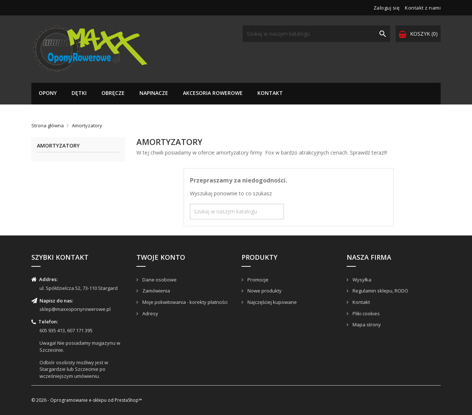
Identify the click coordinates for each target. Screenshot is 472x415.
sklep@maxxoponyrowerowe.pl (75, 309)
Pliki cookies (365, 313)
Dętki (79, 92)
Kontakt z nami (423, 7)
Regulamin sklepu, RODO (379, 290)
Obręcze (113, 92)
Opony (48, 92)
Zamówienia (155, 290)
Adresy (149, 313)
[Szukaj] (316, 33)
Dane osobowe (159, 279)
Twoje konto (160, 257)
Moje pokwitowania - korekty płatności (184, 302)
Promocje (257, 279)
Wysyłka (361, 279)
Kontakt (270, 92)
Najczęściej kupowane (271, 302)
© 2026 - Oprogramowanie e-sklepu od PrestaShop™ (86, 400)
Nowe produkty (264, 290)
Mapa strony (366, 324)
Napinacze (153, 92)
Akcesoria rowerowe (213, 92)
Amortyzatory (58, 146)
